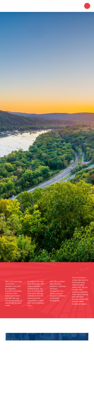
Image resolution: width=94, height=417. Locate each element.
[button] (87, 6)
